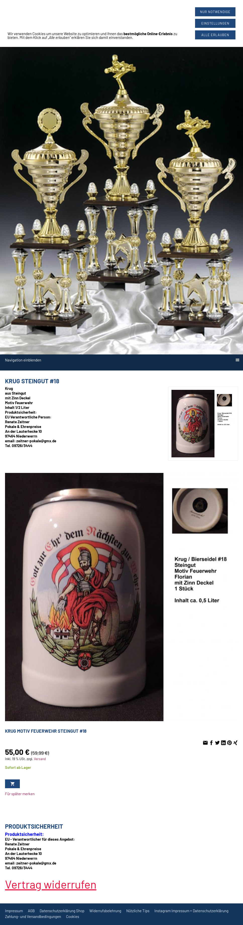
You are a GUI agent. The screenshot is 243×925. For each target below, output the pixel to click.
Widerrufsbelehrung (105, 910)
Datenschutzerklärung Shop (62, 910)
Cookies (72, 916)
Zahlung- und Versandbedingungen (33, 916)
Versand (40, 759)
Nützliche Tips (137, 910)
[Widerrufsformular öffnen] (15, 2)
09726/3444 (129, 13)
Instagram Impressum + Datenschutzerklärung (191, 910)
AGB (31, 910)
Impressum (14, 910)
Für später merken (20, 793)
